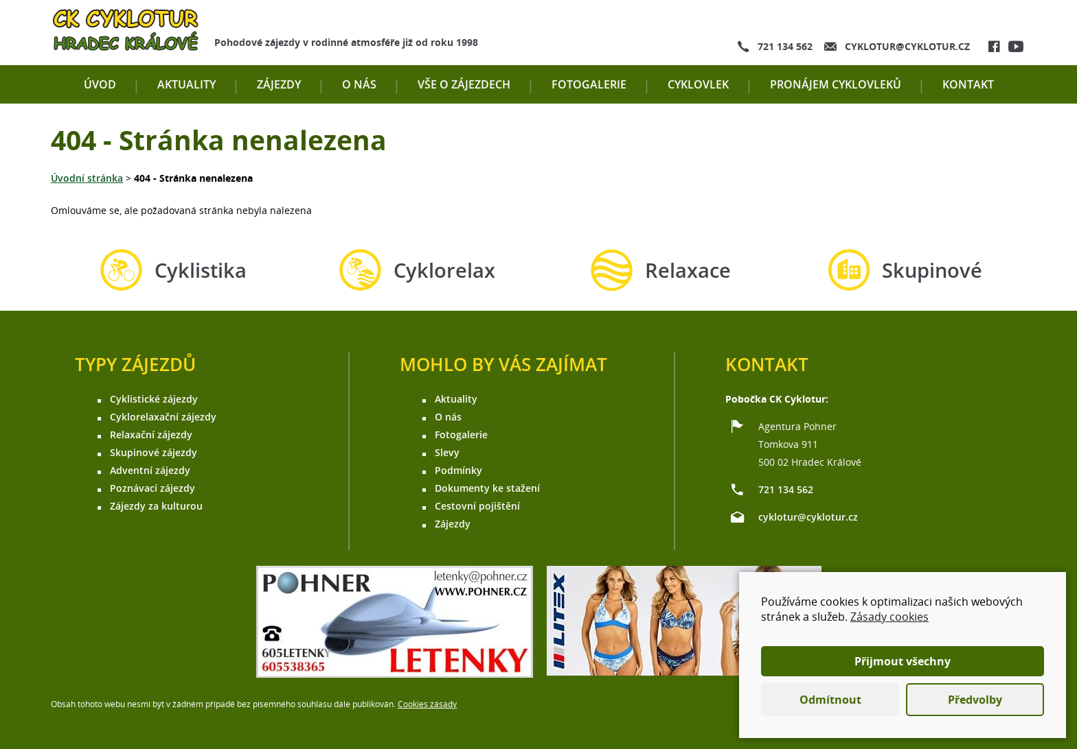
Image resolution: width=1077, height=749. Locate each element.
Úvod (100, 84)
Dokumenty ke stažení (487, 488)
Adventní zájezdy (150, 470)
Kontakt (968, 84)
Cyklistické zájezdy (154, 398)
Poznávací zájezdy (152, 488)
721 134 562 (785, 46)
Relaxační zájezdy (151, 434)
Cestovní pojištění (477, 505)
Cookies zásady (427, 704)
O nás (359, 84)
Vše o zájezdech (464, 84)
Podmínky (458, 470)
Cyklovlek (698, 84)
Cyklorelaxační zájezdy (163, 416)
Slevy (447, 452)
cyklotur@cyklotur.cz (907, 46)
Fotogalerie (589, 84)
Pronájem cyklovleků (835, 84)
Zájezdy (279, 84)
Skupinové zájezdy (153, 452)
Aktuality (186, 84)
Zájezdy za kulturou (156, 505)
